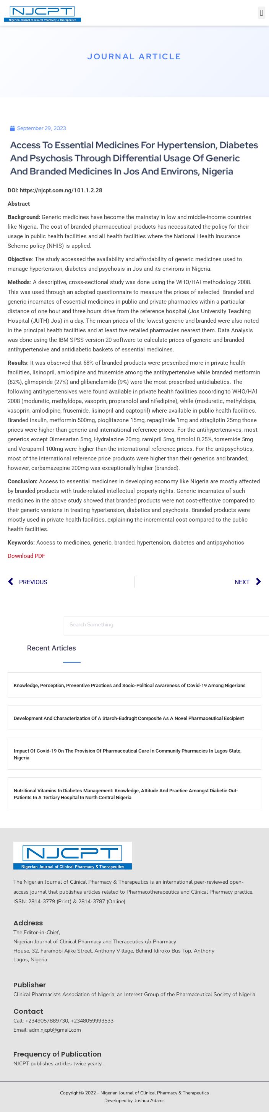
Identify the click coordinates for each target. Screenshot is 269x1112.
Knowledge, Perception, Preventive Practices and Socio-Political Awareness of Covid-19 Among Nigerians (130, 685)
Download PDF (26, 556)
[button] (261, 13)
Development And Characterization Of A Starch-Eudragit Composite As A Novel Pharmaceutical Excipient (129, 718)
